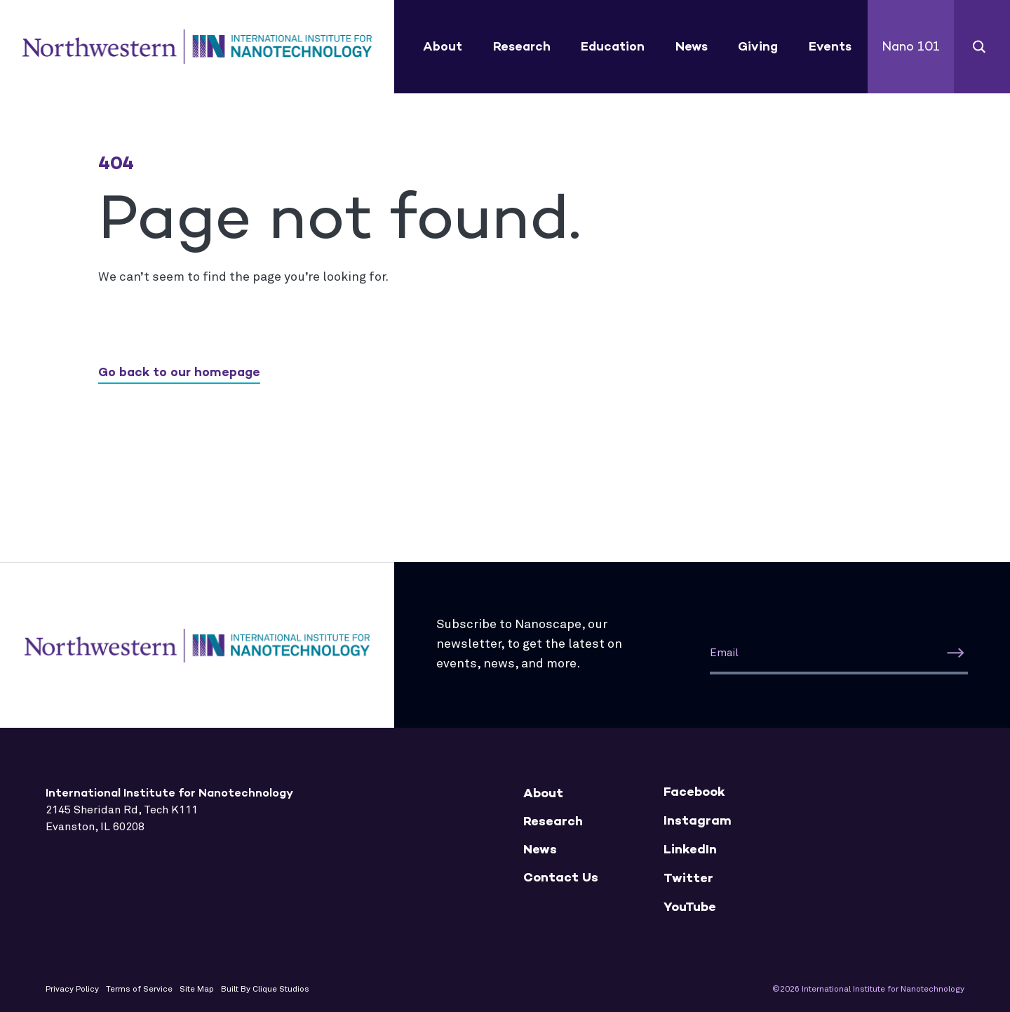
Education (613, 46)
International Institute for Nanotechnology (197, 47)
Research (522, 46)
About (442, 46)
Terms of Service (139, 989)
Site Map (197, 989)
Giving (758, 46)
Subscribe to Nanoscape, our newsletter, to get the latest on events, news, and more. (529, 644)
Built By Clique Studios (265, 989)
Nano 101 (911, 46)
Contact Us (560, 877)
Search (979, 47)
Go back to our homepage (179, 372)
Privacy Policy (72, 989)
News (691, 46)
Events (830, 46)
